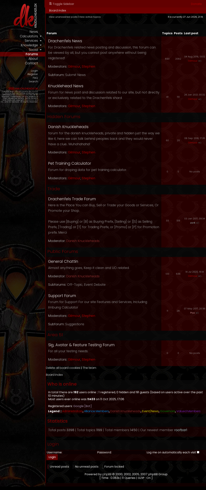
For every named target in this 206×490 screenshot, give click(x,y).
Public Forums (68, 251)
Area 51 (61, 335)
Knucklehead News (71, 86)
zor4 (192, 222)
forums (38, 54)
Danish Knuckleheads (74, 126)
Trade (59, 189)
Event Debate (100, 284)
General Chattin (69, 261)
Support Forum (68, 295)
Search (39, 81)
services (37, 40)
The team (95, 368)
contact (37, 63)
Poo (192, 312)
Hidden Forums (69, 117)
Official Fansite (27, 91)
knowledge (35, 45)
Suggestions (80, 324)
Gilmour (80, 66)
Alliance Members (102, 411)
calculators (35, 36)
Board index (63, 10)
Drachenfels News (71, 41)
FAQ (41, 78)
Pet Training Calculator (75, 163)
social (39, 50)
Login (40, 70)
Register (38, 74)
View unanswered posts (69, 16)
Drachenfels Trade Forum (78, 199)
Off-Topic (80, 284)
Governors (173, 411)
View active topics (95, 16)
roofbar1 (186, 433)
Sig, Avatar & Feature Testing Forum (87, 345)
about (39, 58)
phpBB (109, 478)
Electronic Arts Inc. (30, 94)
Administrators (78, 411)
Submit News (81, 75)
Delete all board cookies (69, 368)
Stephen (94, 66)
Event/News (156, 411)
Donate (196, 4)
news (39, 32)
